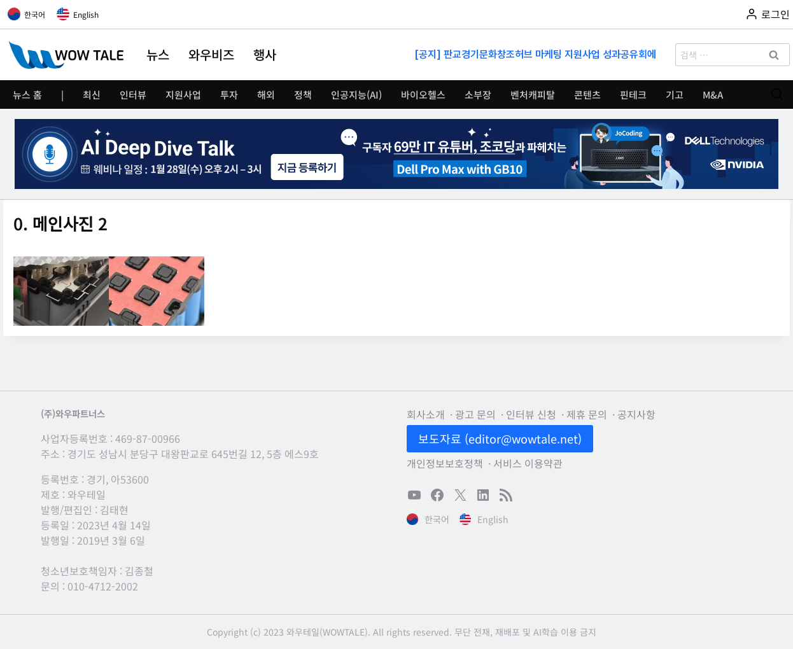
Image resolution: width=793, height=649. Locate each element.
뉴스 (157, 54)
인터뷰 (133, 94)
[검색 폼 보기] (777, 94)
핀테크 (633, 94)
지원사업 (183, 94)
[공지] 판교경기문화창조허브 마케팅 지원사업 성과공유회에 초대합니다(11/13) (536, 54)
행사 (264, 54)
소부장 (478, 94)
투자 (229, 94)
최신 (92, 94)
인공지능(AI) (356, 94)
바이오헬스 (423, 94)
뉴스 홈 (27, 94)
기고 (675, 94)
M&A (713, 94)
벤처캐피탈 (532, 94)
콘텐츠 (587, 94)
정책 (303, 94)
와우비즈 (211, 54)
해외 (266, 94)
